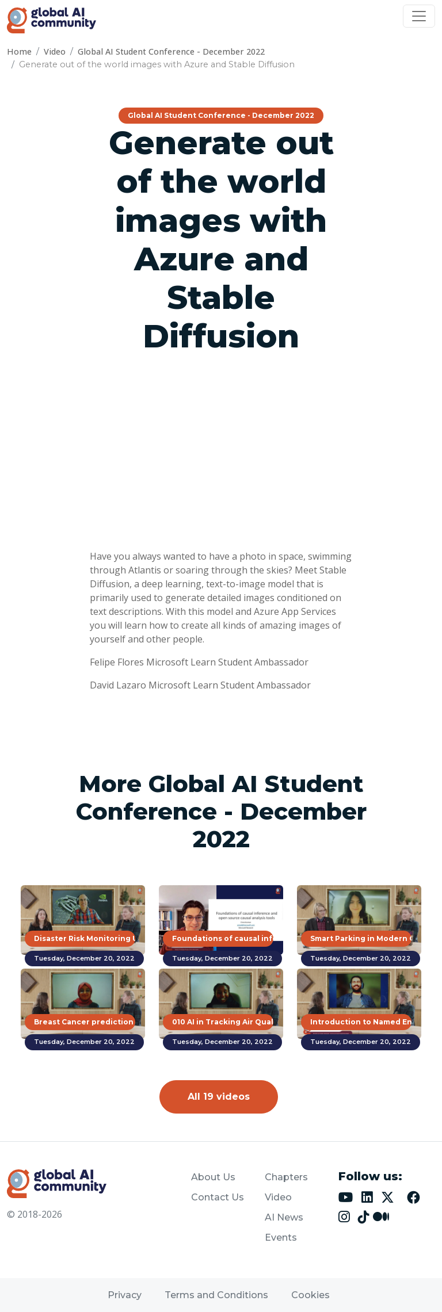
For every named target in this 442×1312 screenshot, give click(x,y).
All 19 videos (219, 1096)
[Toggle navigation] (419, 16)
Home (19, 51)
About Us (213, 1177)
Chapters (286, 1177)
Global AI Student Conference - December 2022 (171, 51)
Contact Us (217, 1197)
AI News (284, 1217)
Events (281, 1237)
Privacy (125, 1295)
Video (55, 51)
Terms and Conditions (216, 1295)
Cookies (310, 1295)
